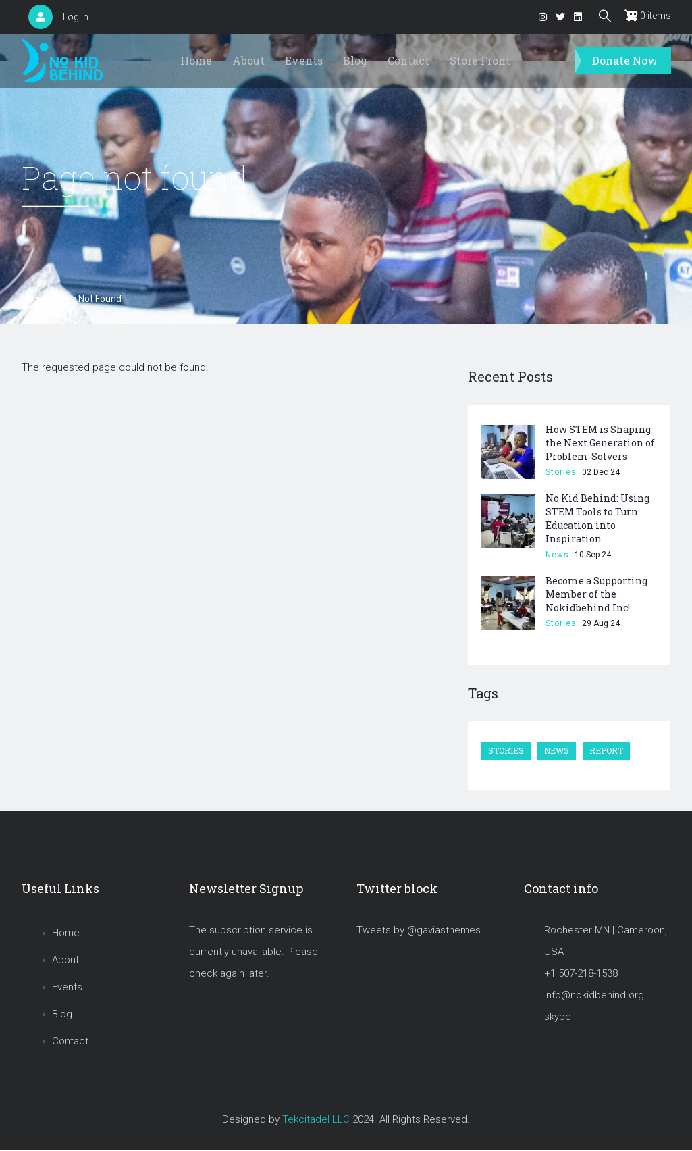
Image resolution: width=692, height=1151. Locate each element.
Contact (408, 60)
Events (304, 60)
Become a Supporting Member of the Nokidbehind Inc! (596, 594)
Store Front (480, 60)
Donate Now (625, 60)
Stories (561, 472)
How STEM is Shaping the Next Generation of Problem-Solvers (600, 443)
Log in (75, 16)
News (557, 554)
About (248, 60)
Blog (355, 60)
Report (606, 750)
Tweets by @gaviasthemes (418, 930)
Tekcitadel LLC (316, 1119)
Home (196, 60)
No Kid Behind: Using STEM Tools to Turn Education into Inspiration (597, 518)
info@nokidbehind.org (594, 995)
